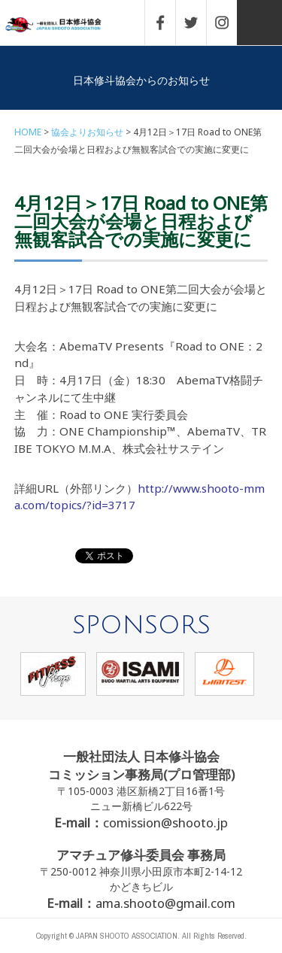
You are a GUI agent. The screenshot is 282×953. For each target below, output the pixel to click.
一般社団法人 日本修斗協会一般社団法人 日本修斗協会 (64, 25)
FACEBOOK (167, 22)
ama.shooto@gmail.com (165, 903)
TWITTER (198, 22)
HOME (27, 132)
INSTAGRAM (229, 22)
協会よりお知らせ (87, 132)
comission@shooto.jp (165, 822)
